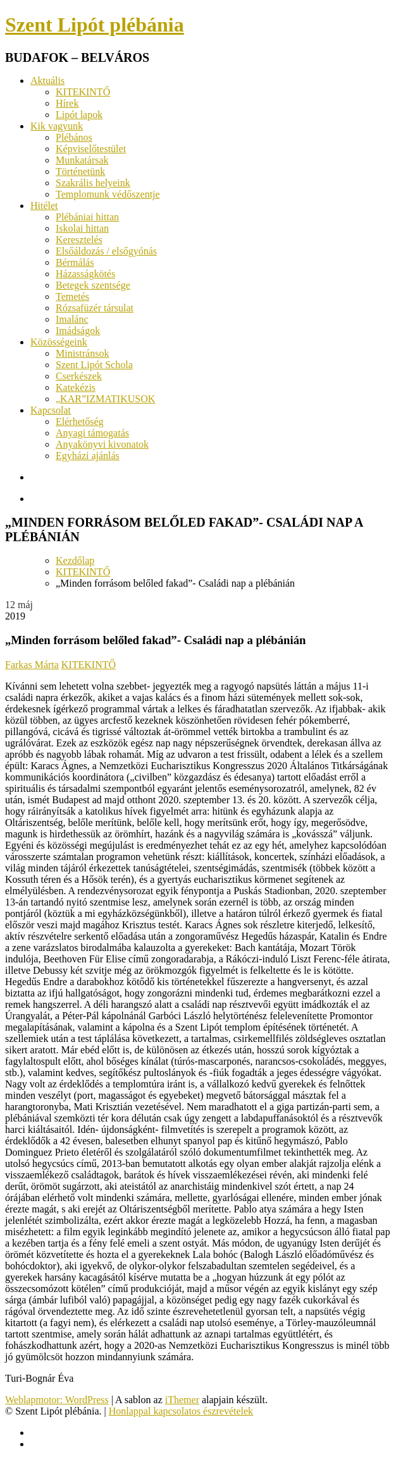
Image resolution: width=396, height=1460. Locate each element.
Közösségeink (58, 342)
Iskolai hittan (82, 228)
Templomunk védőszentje (108, 194)
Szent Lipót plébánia (94, 24)
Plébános (74, 137)
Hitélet (44, 205)
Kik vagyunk (56, 126)
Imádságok (78, 330)
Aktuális (47, 80)
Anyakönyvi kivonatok (102, 444)
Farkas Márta (32, 664)
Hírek (67, 103)
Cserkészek (79, 376)
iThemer (182, 1399)
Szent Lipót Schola (94, 364)
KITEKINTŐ (83, 92)
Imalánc (72, 319)
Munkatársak (82, 160)
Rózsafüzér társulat (94, 307)
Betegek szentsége (93, 285)
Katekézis (76, 387)
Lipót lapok (79, 114)
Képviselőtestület (91, 148)
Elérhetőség (80, 421)
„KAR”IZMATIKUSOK (105, 398)
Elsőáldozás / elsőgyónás (106, 251)
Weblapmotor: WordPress (57, 1399)
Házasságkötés (85, 273)
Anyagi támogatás (92, 433)
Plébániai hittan (87, 217)
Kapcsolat (50, 410)
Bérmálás (75, 262)
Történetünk (80, 171)
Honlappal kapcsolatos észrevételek (181, 1411)
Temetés (72, 296)
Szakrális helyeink (93, 182)
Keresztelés (79, 239)
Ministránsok (82, 353)
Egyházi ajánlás (88, 455)
